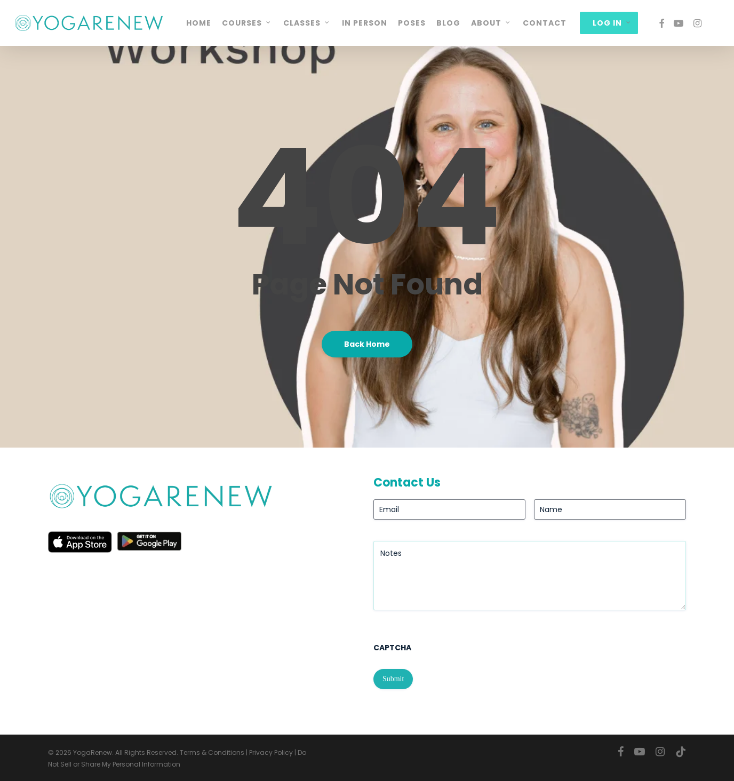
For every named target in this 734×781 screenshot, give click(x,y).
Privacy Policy (271, 752)
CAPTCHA (392, 647)
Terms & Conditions (212, 752)
